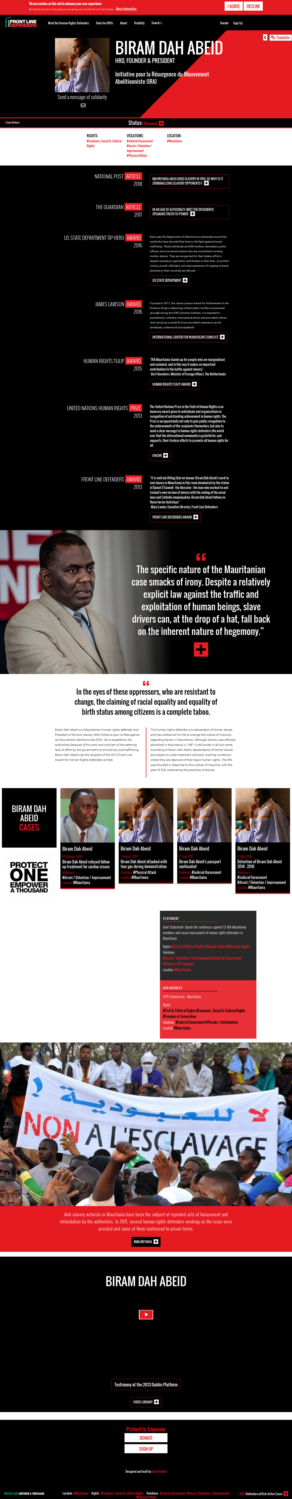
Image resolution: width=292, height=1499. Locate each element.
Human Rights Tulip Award (171, 384)
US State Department (166, 280)
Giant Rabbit (159, 1471)
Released (149, 122)
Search (156, 22)
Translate (283, 37)
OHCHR (157, 455)
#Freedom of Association (179, 1016)
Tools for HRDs (104, 23)
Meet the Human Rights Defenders (68, 23)
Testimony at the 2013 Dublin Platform (146, 1384)
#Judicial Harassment (140, 140)
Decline (253, 6)
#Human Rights (215, 946)
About (123, 23)
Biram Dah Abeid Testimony (201, 649)
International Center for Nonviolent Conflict (185, 336)
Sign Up (238, 23)
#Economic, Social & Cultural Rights (220, 1010)
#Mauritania (175, 140)
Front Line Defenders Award (172, 516)
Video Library (143, 1401)
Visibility (139, 23)
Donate (224, 23)
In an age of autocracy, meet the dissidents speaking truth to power (183, 211)
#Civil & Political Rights (188, 946)
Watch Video (146, 1318)
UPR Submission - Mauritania (182, 996)
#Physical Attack (137, 155)
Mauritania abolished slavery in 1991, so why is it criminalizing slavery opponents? (187, 181)
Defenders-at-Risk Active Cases (261, 1493)
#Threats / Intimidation (222, 1022)
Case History (13, 123)
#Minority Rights (238, 946)
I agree (234, 6)
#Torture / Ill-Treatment (178, 963)
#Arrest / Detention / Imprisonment (140, 148)
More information (126, 8)
